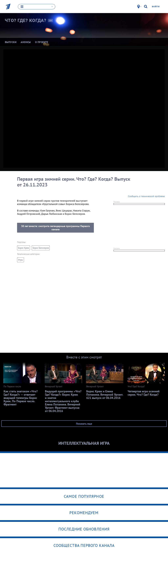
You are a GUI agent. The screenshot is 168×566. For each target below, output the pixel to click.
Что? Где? (25, 20)
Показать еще (84, 423)
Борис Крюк (23, 247)
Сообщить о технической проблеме (146, 196)
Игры (20, 259)
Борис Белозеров (41, 247)
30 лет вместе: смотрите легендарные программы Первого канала (55, 227)
